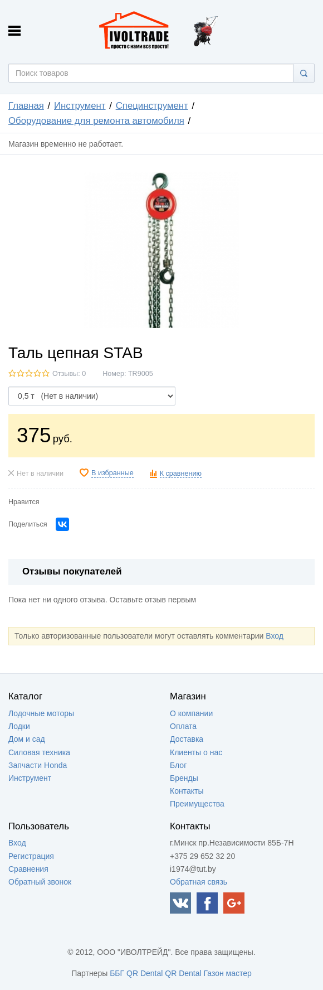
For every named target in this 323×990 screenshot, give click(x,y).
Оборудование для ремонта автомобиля (96, 120)
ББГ (117, 973)
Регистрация (31, 856)
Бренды (184, 778)
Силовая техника (39, 752)
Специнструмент (152, 105)
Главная (26, 105)
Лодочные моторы (41, 713)
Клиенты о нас (196, 752)
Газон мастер (228, 973)
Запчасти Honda (37, 765)
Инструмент (80, 105)
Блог (178, 765)
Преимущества (197, 803)
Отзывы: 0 (69, 374)
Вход (274, 635)
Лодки (19, 726)
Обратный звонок (39, 881)
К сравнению (181, 473)
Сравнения (28, 869)
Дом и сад (26, 739)
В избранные (112, 473)
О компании (191, 713)
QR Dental (144, 973)
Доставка (186, 739)
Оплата (183, 726)
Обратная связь (198, 881)
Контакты (186, 790)
